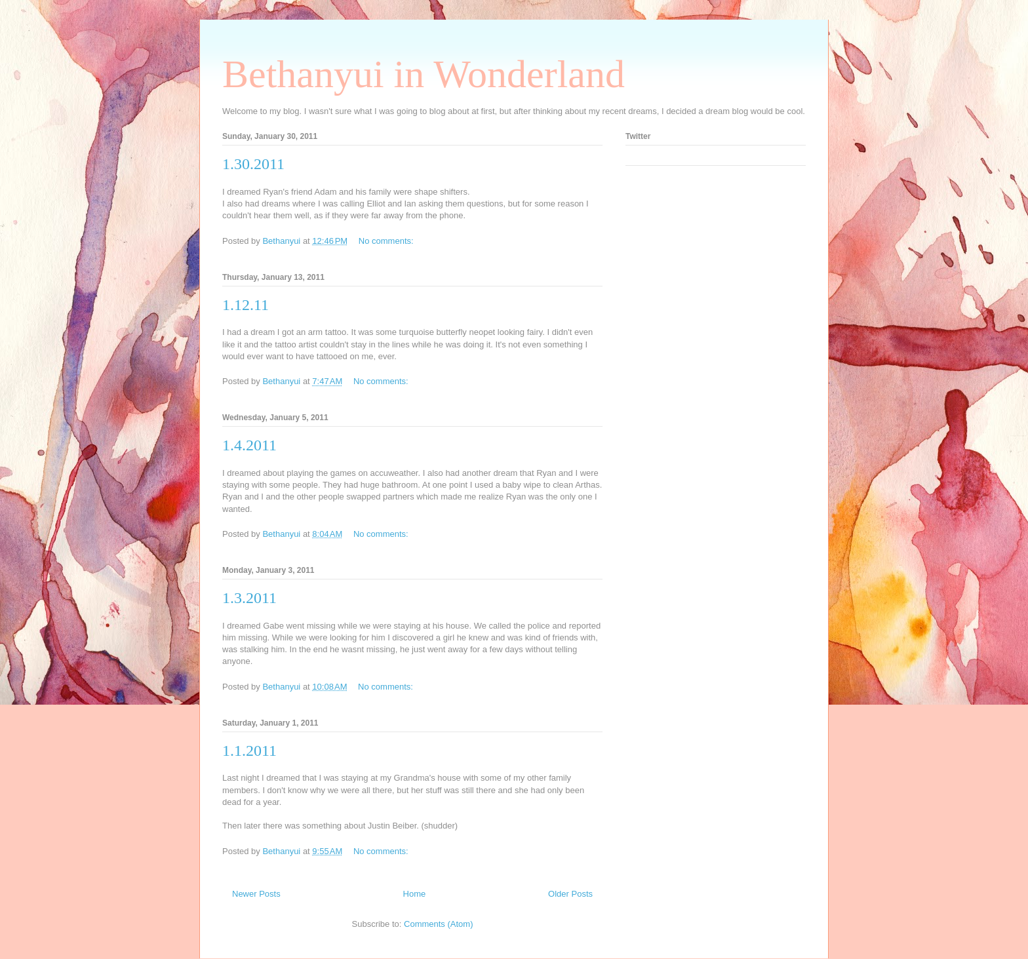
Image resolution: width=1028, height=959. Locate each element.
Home (414, 894)
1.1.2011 (249, 750)
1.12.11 (245, 304)
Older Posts (570, 894)
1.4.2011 (249, 445)
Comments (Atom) (438, 924)
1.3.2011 (249, 597)
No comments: (387, 241)
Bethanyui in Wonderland (423, 74)
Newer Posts (256, 894)
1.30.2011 (253, 163)
